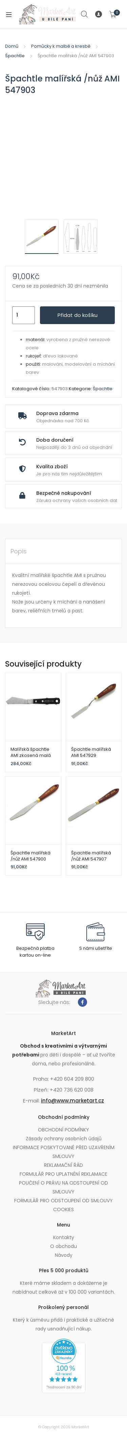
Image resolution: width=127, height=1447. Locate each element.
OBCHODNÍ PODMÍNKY (63, 1129)
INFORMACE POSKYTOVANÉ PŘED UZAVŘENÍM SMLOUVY (63, 1152)
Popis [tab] (18, 551)
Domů (11, 46)
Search (84, 14)
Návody (63, 1255)
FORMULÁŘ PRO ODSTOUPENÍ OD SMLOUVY (63, 1200)
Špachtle (15, 55)
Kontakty (63, 1237)
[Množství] (23, 315)
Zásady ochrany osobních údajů (64, 1138)
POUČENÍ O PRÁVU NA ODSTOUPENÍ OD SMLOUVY (63, 1187)
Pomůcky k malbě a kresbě (60, 46)
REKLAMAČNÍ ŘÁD (63, 1165)
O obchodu (63, 1246)
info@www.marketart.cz (72, 1100)
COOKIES (63, 1209)
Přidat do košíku (78, 315)
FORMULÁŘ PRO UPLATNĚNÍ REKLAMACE (63, 1174)
